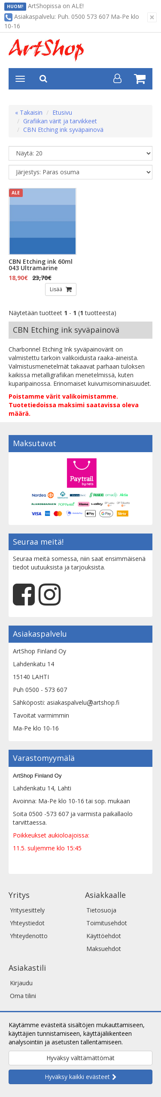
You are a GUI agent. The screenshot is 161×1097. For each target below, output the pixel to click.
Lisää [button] (57, 289)
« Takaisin (29, 112)
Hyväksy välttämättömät (80, 1058)
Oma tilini (23, 996)
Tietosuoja (101, 910)
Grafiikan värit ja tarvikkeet (60, 121)
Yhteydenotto (29, 936)
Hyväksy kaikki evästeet (77, 1077)
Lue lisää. (137, 1042)
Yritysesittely (27, 910)
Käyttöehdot (103, 936)
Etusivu (62, 112)
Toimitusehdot (106, 923)
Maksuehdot (103, 949)
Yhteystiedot (27, 923)
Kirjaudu (21, 983)
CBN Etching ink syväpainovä (63, 129)
